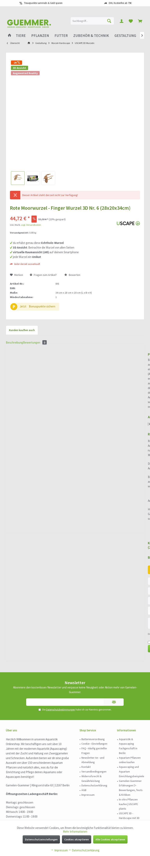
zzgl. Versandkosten (31, 224)
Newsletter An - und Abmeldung (92, 688)
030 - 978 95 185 (19, 812)
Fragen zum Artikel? (43, 275)
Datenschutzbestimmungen (60, 637)
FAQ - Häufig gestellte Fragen (94, 678)
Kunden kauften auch (22, 330)
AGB (83, 717)
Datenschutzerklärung (94, 713)
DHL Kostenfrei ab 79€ (120, 3)
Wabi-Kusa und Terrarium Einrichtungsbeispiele (131, 759)
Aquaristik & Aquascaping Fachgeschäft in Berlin (128, 673)
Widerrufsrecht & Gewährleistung (91, 706)
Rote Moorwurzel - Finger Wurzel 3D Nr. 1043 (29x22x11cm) (75, 372)
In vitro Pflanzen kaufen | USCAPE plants (128, 731)
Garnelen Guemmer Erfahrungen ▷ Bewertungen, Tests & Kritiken (131, 715)
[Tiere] (21, 36)
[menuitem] (140, 21)
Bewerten (72, 275)
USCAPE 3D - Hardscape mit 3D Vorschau (129, 745)
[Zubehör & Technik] (91, 36)
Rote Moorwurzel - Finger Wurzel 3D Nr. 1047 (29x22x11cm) (30, 372)
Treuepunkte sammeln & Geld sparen (43, 3)
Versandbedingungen (93, 699)
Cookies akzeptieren (76, 839)
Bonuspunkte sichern (42, 306)
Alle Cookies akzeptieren (110, 839)
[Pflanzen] (40, 36)
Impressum (88, 722)
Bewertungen (44, 403)
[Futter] (61, 36)
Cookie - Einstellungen (94, 671)
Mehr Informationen (75, 831)
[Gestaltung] (125, 36)
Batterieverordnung (93, 667)
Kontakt (86, 694)
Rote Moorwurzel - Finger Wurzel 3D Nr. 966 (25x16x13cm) (120, 372)
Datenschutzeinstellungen (41, 839)
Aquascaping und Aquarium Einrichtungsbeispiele (131, 699)
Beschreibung (17, 403)
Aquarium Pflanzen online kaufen (130, 688)
